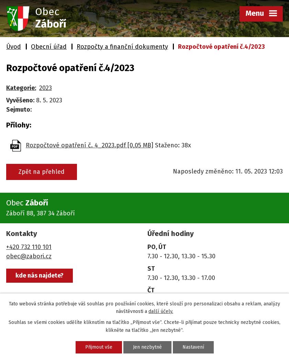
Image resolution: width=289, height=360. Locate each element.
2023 (45, 88)
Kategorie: (21, 88)
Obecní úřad (49, 46)
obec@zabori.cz (29, 256)
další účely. (160, 311)
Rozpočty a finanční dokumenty (122, 46)
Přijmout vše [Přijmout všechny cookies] (98, 347)
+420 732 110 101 (29, 247)
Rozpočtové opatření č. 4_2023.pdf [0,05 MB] (89, 145)
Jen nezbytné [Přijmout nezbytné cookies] (147, 347)
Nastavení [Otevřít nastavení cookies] (193, 347)
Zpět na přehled (42, 172)
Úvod (13, 46)
